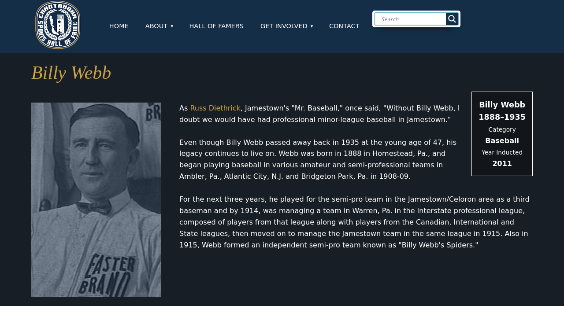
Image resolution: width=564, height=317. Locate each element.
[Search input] (423, 19)
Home (119, 25)
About (156, 25)
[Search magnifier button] (452, 19)
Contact (344, 25)
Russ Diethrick (215, 108)
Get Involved (284, 25)
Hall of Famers (216, 25)
